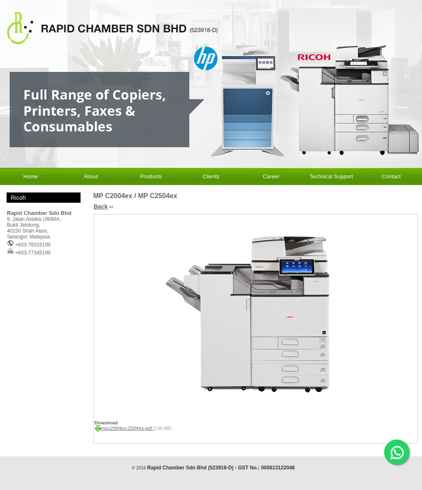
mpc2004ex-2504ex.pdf (127, 428)
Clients (211, 176)
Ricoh (18, 197)
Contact (391, 176)
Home (31, 176)
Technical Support (331, 176)
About (91, 176)
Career (271, 176)
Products (151, 176)
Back (101, 206)
